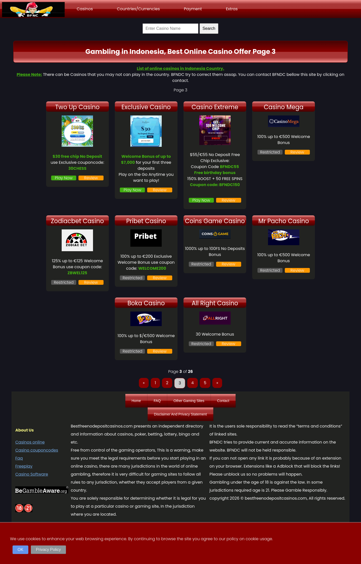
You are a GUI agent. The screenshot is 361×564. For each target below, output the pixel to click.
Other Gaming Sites (188, 401)
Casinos (85, 9)
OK (20, 549)
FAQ (157, 401)
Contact (223, 401)
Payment (193, 9)
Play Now (64, 178)
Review (91, 178)
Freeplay (23, 466)
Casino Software (31, 474)
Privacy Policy (48, 549)
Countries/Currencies (138, 9)
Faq (19, 458)
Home (136, 401)
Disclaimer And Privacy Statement (180, 414)
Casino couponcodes (36, 450)
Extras (232, 9)
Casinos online (30, 442)
